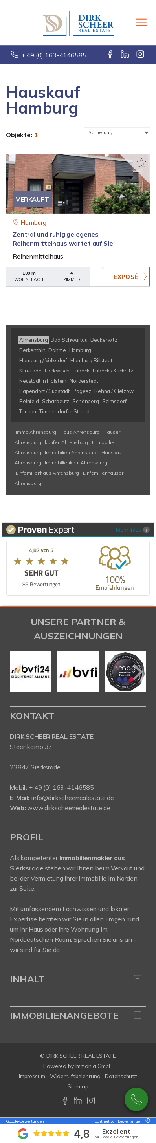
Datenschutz (121, 1076)
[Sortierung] (117, 132)
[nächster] (137, 672)
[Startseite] (78, 22)
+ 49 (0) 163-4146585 (53, 55)
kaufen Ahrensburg (66, 442)
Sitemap (78, 1086)
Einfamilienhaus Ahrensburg (47, 473)
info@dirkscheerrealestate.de (72, 798)
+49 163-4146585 (136, 1099)
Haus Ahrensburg (80, 432)
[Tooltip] (146, 1121)
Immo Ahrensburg (36, 432)
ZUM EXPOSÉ (126, 276)
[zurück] (19, 672)
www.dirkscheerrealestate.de (68, 808)
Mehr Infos (133, 529)
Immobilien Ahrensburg (71, 452)
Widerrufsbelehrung (75, 1076)
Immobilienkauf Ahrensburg (76, 463)
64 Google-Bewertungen (116, 1136)
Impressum (32, 1076)
